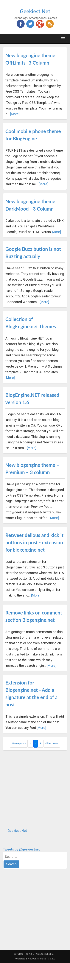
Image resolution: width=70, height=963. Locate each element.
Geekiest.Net (35, 11)
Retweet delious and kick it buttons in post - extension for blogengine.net (34, 542)
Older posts (51, 743)
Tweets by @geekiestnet (21, 849)
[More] (15, 114)
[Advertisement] (35, 789)
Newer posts (19, 743)
